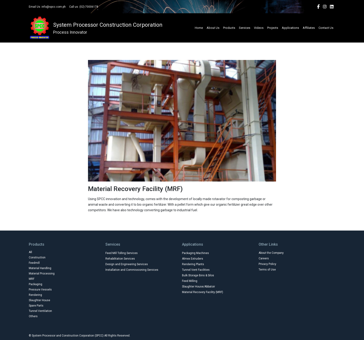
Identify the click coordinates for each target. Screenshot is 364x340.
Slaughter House (39, 300)
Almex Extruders (192, 258)
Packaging (35, 284)
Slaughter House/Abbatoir (198, 286)
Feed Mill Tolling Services (121, 253)
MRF (31, 279)
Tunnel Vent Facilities (196, 269)
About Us (213, 28)
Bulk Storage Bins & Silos (198, 275)
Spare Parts (36, 305)
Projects (272, 28)
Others (33, 316)
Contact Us (325, 28)
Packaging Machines (195, 253)
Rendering (35, 295)
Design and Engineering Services (126, 264)
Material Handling (40, 268)
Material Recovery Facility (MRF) (202, 292)
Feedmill (34, 262)
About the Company (271, 252)
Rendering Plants (193, 264)
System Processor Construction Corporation (107, 25)
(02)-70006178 (88, 6)
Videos (258, 28)
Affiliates (309, 28)
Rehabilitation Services (120, 258)
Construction (37, 257)
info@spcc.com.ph (54, 6)
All (30, 252)
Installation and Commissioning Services (131, 269)
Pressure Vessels (40, 289)
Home (199, 28)
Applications (290, 28)
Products (229, 28)
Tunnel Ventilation (40, 311)
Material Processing (42, 273)
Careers (264, 258)
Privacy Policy (267, 264)
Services (244, 28)
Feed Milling (189, 281)
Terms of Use (267, 269)
